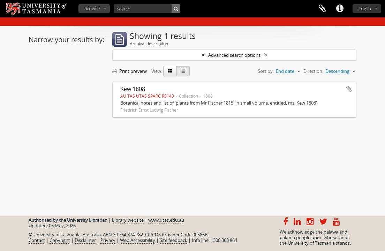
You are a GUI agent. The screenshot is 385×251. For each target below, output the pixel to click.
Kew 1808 (132, 89)
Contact (37, 240)
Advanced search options (234, 55)
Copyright (60, 240)
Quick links (339, 8)
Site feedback (173, 240)
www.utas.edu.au (166, 220)
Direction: (313, 71)
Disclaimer (85, 240)
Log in (364, 8)
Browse (92, 8)
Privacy (107, 240)
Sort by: (266, 71)
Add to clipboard (349, 88)
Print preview (129, 71)
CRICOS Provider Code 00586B (176, 234)
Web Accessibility (137, 240)
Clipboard (322, 8)
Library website (128, 220)
